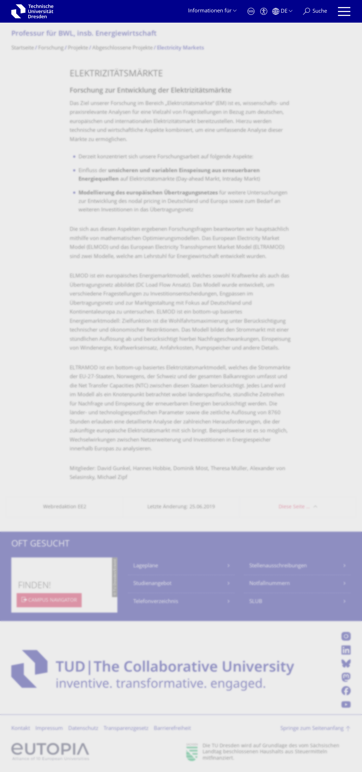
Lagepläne (145, 566)
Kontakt (20, 728)
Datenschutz (83, 728)
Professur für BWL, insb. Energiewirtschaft (84, 34)
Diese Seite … (294, 507)
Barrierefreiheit (172, 728)
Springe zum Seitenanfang (312, 728)
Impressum (49, 728)
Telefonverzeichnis (155, 601)
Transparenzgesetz (126, 728)
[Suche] (315, 11)
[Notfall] (251, 11)
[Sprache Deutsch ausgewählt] (282, 11)
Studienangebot (152, 583)
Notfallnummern (269, 583)
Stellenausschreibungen (278, 566)
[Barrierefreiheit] (264, 11)
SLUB (255, 601)
